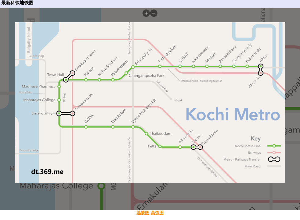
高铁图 (157, 212)
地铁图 (142, 212)
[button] (146, 13)
